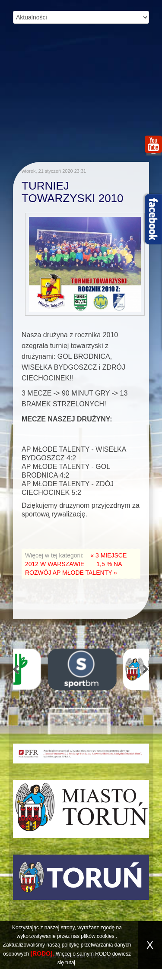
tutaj (70, 963)
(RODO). (42, 953)
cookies (105, 936)
